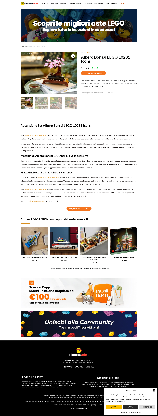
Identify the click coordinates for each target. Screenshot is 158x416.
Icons (26, 46)
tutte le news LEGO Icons (35, 201)
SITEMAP (90, 367)
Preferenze (147, 407)
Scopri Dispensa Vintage (79, 408)
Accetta (114, 407)
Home (22, 46)
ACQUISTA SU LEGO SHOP (93, 73)
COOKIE (79, 367)
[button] (154, 390)
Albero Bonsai (30, 135)
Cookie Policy (124, 412)
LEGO (88, 52)
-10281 (44, 135)
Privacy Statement (135, 412)
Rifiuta (130, 407)
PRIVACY (67, 367)
